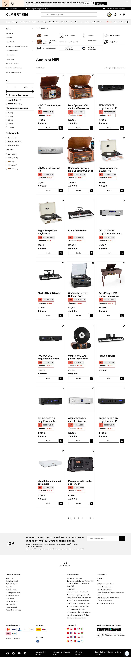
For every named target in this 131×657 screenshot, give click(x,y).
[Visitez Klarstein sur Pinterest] (25, 653)
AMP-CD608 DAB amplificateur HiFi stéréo (108, 420)
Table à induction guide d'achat (77, 592)
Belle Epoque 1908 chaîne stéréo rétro (78, 107)
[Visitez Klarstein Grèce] (82, 641)
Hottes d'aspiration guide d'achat (78, 600)
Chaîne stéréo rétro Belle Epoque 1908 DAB (80, 169)
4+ (15, 103)
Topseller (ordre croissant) (114, 68)
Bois (11, 161)
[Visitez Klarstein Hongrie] (82, 633)
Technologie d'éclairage (14, 68)
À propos (100, 578)
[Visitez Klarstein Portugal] (75, 641)
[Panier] (124, 14)
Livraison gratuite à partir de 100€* (37, 8)
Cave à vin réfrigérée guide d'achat (79, 595)
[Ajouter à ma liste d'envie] (63, 75)
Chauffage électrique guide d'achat (79, 603)
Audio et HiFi (44, 28)
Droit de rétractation (104, 590)
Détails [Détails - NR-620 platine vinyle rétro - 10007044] (48, 128)
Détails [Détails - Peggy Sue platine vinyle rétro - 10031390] (48, 253)
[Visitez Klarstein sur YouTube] (19, 653)
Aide (98, 581)
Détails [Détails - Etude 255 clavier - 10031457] (78, 253)
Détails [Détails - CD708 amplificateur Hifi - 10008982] (48, 190)
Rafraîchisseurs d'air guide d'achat (78, 612)
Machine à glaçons (12, 595)
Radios (8, 29)
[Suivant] (127, 22)
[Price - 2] (11, 87)
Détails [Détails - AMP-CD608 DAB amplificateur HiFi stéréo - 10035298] (109, 441)
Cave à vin (9, 578)
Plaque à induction (12, 607)
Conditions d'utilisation (119, 635)
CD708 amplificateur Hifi (49, 169)
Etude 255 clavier (77, 230)
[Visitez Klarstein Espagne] (68, 633)
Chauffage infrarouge (13, 592)
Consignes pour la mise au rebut (108, 598)
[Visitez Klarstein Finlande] (82, 637)
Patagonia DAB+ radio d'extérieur (80, 482)
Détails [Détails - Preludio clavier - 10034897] (109, 378)
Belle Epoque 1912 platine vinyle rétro (109, 294)
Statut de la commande (105, 587)
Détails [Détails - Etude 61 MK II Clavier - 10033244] (48, 315)
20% (10, 116)
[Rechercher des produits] (69, 14)
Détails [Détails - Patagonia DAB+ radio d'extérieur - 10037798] (78, 503)
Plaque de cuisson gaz (13, 610)
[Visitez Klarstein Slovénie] (79, 641)
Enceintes (9, 37)
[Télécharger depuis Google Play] (115, 629)
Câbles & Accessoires (13, 72)
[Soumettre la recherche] (43, 14)
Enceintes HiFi (10, 42)
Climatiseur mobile (12, 581)
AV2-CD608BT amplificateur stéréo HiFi (48, 357)
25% (10, 123)
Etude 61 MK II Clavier (49, 293)
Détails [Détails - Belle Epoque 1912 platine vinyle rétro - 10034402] (109, 315)
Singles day (71, 589)
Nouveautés (118, 22)
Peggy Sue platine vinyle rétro (108, 169)
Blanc (12, 165)
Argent (13, 158)
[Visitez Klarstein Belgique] (68, 641)
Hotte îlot (9, 587)
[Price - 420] (28, 87)
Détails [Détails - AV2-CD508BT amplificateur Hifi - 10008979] (109, 128)
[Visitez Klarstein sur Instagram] (7, 653)
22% (10, 120)
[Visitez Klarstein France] (79, 629)
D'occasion (13, 145)
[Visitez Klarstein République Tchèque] (79, 633)
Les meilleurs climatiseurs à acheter (79, 598)
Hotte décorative (11, 590)
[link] (50, 88)
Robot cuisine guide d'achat (76, 618)
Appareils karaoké (12, 63)
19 (90, 518)
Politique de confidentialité (103, 635)
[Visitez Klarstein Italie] (82, 629)
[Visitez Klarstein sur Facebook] (13, 653)
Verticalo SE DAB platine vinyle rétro (78, 357)
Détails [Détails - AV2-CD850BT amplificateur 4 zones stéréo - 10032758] (109, 253)
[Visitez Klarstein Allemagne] (68, 629)
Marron (13, 169)
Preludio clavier (107, 355)
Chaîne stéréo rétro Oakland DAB (78, 294)
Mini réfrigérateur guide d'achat (78, 615)
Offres (109, 22)
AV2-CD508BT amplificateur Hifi (108, 107)
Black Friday (71, 586)
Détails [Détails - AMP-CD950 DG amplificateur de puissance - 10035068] (78, 441)
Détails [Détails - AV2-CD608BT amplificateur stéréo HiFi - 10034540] (48, 378)
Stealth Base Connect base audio (49, 482)
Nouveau (12, 138)
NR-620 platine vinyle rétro (49, 107)
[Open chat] (127, 653)
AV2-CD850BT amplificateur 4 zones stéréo (110, 232)
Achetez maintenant (100, 3)
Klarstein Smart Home (74, 578)
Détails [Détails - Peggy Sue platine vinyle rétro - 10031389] (109, 190)
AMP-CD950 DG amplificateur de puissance (46, 420)
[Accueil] (38, 28)
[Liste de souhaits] (120, 14)
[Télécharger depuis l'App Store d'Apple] (103, 629)
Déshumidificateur (12, 584)
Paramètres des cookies (105, 603)
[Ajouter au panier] (61, 128)
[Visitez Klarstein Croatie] (71, 637)
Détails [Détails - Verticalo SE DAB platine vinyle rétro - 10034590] (78, 378)
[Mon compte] (115, 14)
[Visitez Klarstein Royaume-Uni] (71, 633)
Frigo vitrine (10, 598)
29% (11, 127)
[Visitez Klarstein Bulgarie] (79, 637)
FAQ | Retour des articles (105, 584)
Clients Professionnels (104, 600)
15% (10, 113)
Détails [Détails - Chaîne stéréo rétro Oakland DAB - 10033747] (78, 315)
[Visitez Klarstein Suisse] (75, 629)
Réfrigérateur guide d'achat (76, 609)
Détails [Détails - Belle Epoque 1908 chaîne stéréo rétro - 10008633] (78, 128)
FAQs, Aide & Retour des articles (115, 8)
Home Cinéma (10, 33)
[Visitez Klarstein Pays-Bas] (71, 641)
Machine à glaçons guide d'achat (78, 606)
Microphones (10, 55)
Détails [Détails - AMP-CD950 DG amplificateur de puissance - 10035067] (48, 441)
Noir (12, 154)
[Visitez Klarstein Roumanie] (75, 637)
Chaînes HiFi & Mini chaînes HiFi (17, 46)
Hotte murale (10, 604)
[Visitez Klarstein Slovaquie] (75, 633)
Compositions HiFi (12, 50)
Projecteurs (10, 59)
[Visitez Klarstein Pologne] (68, 637)
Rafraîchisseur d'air (12, 601)
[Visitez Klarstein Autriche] (71, 629)
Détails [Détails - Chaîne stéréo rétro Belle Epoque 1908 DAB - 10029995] (78, 190)
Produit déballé (15, 141)
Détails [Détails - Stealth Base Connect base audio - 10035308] (48, 503)
